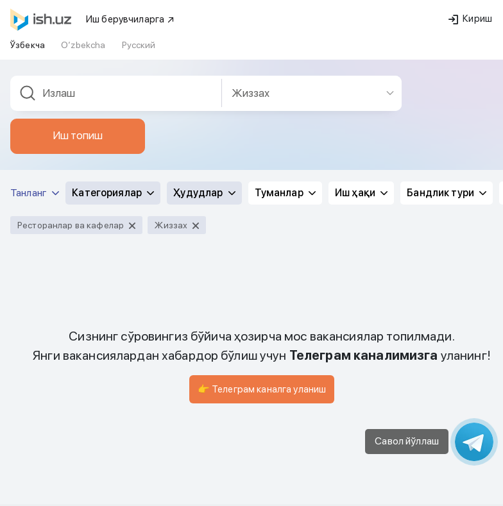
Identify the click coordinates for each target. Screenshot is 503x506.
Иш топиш (78, 92)
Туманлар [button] (285, 150)
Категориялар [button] (113, 150)
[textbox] (116, 50)
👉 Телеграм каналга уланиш (262, 346)
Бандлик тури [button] (446, 150)
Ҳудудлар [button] (204, 150)
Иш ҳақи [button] (361, 150)
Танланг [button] (34, 150)
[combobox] (116, 50)
